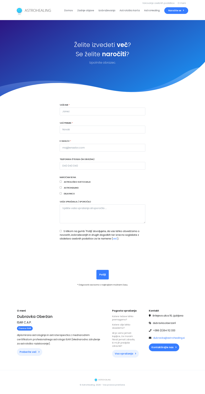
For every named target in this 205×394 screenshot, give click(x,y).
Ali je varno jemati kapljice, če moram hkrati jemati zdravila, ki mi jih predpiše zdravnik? (123, 339)
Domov (68, 10)
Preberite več (30, 352)
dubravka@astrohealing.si (169, 338)
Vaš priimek (66, 123)
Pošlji (102, 274)
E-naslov (65, 141)
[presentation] (83, 254)
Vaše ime (65, 105)
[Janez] (102, 111)
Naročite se (176, 10)
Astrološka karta (130, 10)
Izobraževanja (106, 10)
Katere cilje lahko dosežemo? (121, 326)
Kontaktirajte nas (164, 347)
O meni (182, 3)
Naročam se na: (68, 177)
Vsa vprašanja (125, 353)
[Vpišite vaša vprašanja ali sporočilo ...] (102, 213)
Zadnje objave (85, 10)
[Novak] (102, 129)
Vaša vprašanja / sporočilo (75, 201)
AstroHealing (152, 10)
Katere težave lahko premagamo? (122, 318)
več (115, 238)
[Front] (28, 10)
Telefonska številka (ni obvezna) (77, 159)
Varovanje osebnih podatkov (158, 3)
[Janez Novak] (102, 166)
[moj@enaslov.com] (102, 148)
